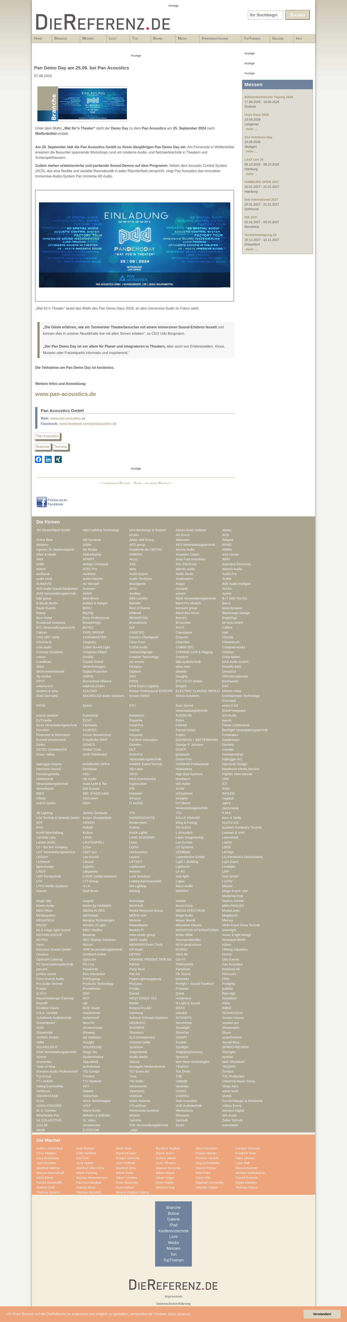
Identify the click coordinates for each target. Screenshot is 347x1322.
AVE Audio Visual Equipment (57, 588)
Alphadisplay (92, 554)
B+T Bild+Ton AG (234, 598)
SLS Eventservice (142, 1037)
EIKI (225, 686)
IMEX (40, 793)
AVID (133, 588)
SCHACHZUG (232, 1013)
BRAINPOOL (138, 618)
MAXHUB (136, 905)
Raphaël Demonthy (210, 1182)
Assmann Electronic (236, 564)
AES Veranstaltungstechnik (195, 544)
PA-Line (88, 964)
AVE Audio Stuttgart (236, 584)
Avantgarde (137, 584)
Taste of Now (45, 1066)
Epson (87, 705)
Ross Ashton (125, 1187)
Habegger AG (232, 759)
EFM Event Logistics (144, 686)
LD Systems (184, 847)
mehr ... (251, 129)
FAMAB (181, 725)
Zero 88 (42, 1125)
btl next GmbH (232, 622)
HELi (86, 774)
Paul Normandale (88, 1182)
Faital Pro (136, 725)
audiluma (43, 574)
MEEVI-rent (137, 915)
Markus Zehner (233, 901)
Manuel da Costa (168, 1168)
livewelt (134, 871)
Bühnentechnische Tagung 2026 (269, 97)
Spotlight (182, 1047)
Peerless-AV (231, 969)
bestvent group (186, 608)
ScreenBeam (45, 1023)
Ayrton (226, 593)
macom (41, 891)
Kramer (134, 827)
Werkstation (184, 1110)
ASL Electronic (186, 564)
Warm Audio (91, 1110)
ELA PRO (90, 691)
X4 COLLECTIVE (49, 1120)
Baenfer (135, 603)
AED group (137, 544)
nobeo (226, 944)
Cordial (88, 657)
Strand (41, 1057)
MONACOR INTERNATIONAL (198, 930)
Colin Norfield (86, 1153)
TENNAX (182, 1066)
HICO (133, 774)
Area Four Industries (190, 559)
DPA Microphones (235, 676)
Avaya (180, 584)
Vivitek (227, 1096)
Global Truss (92, 749)
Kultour (88, 832)
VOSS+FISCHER (49, 1105)
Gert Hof (82, 1158)
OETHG (135, 954)
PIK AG (134, 974)
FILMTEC (90, 730)
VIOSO (181, 1091)
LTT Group (90, 881)
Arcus (133, 559)
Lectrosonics (138, 852)
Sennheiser (184, 1023)
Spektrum (136, 1047)
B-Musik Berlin (46, 603)
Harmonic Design (234, 764)
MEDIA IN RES (94, 910)
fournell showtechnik (51, 740)
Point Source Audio (50, 979)
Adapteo (42, 544)
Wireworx (182, 1115)
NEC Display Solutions (99, 940)
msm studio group (142, 935)
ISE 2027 (251, 217)
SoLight (88, 1042)
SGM (40, 1027)
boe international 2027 (261, 199)
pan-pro (42, 969)
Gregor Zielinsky (128, 1158)
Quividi (134, 993)
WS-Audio (229, 1115)
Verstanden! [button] (322, 1314)
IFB (131, 788)
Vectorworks (138, 1086)
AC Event (182, 535)
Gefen (40, 744)
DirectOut (229, 671)
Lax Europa (184, 842)
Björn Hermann (207, 1148)
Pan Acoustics (47, 436)
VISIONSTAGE (47, 1096)
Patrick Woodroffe (49, 1182)
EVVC (87, 720)
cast (225, 632)
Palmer (134, 964)
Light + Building (187, 862)
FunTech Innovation (143, 740)
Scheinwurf (91, 1018)
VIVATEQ (182, 1096)
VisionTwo (90, 1096)
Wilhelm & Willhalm (97, 1115)
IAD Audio (183, 784)
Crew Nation (231, 657)
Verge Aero (230, 1086)
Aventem (89, 588)
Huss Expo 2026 (257, 114)
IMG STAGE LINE (96, 793)
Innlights (182, 798)
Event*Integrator (234, 710)
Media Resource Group (146, 910)
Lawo (133, 842)
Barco (226, 603)
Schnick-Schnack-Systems (148, 1018)
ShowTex (182, 1032)
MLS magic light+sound (53, 930)
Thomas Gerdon (48, 1192)
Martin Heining (86, 1173)
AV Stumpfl (91, 584)
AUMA (227, 578)
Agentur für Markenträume (55, 549)
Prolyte (41, 988)
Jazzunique (230, 808)
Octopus (42, 954)
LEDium (42, 857)
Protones (182, 988)
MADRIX (182, 891)
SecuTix (88, 1023)
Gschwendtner (232, 754)
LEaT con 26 (254, 159)
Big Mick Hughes (168, 1148)
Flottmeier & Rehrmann (53, 735)
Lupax (180, 881)
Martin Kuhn (124, 1173)
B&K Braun (91, 598)
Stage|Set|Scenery (189, 1052)
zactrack (182, 1120)
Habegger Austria (49, 764)
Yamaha (135, 1120)
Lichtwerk (43, 862)
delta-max (183, 666)
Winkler (134, 1115)
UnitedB (181, 1081)
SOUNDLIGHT (47, 1047)
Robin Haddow (246, 1182)
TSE (179, 1076)
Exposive (136, 720)
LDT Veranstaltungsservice (55, 852)
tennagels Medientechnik (147, 1066)
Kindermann (138, 822)
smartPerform (232, 1037)
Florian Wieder (206, 1153)
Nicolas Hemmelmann (92, 1177)
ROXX (180, 1008)
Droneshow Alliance (97, 681)
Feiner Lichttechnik (236, 725)
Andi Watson (85, 1148)
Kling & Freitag (186, 822)
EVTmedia (44, 720)
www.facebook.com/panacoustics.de (87, 424)
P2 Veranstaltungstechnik (54, 964)
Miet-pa (227, 920)
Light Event (230, 862)
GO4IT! (181, 749)
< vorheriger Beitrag (115, 483)
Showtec (89, 1032)
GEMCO (89, 744)
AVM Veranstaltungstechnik (56, 593)
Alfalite (227, 549)
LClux (87, 847)
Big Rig (88, 613)
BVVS (180, 627)
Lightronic (183, 866)
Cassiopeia (184, 632)
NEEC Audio (138, 940)
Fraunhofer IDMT (95, 740)
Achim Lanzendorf (49, 1148)
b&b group (43, 598)
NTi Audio (136, 949)
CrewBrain (44, 662)
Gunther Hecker (207, 1158)
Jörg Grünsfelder (208, 1163)
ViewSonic (136, 1091)
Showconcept (92, 1027)
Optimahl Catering (49, 959)
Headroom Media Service (240, 769)
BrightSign (229, 618)
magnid (88, 901)
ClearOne (183, 642)
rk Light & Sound (188, 1003)
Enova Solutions (187, 696)
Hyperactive (138, 784)
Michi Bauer (45, 1177)
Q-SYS (41, 993)
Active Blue (44, 540)
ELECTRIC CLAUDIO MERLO (198, 691)
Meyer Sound (185, 920)
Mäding (134, 891)
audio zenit (44, 578)
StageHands (138, 1052)
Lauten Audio (45, 842)
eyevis (226, 720)
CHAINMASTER (94, 637)
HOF (225, 779)
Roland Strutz (86, 1187)
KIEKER (89, 822)
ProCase (135, 983)
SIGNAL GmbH (47, 1037)
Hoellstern (183, 779)
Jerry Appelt (84, 1163)
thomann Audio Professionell (57, 1071)
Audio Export (138, 574)
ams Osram (230, 554)
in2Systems (184, 793)
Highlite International (237, 774)
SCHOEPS (184, 1018)
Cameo (41, 632)
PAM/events (184, 964)
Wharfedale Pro (47, 1115)
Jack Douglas (46, 1163)
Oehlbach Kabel (94, 954)
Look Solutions (140, 876)
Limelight (228, 866)
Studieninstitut (93, 1057)
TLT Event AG (139, 1071)
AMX (39, 559)
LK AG (180, 871)
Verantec (182, 1086)
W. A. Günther (46, 1110)
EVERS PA (184, 715)
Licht (117, 39)
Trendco (88, 1076)
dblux (40, 666)
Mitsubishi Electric (189, 925)
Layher (227, 842)
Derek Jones (165, 1153)
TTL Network (92, 1081)
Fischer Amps (185, 730)
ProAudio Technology (98, 983)
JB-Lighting (44, 813)
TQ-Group (43, 1076)
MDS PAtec (44, 910)
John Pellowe (125, 1163)
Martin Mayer (165, 1173)
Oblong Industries (235, 949)
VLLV (40, 1101)
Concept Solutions (49, 652)
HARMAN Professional (192, 764)
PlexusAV (229, 974)
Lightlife (88, 866)
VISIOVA (135, 1096)
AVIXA (226, 588)
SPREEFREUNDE (235, 1047)
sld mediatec (92, 1037)
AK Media (90, 549)
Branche (64, 39)
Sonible (181, 1042)
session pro (230, 1023)
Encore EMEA (139, 696)
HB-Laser (136, 769)
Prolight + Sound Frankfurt (195, 983)
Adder (87, 544)
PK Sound (183, 974)
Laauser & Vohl (233, 832)
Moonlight (229, 930)
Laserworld (230, 837)
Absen (226, 530)
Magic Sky (43, 901)
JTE (132, 813)
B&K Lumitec (138, 598)
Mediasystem (46, 915)
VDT (86, 1086)
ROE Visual (91, 1008)
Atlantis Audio (232, 569)
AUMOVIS (43, 584)
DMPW (88, 676)
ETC (132, 705)
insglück (228, 798)
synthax (227, 1057)
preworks (182, 979)
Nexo (40, 944)
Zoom (180, 1125)
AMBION (135, 554)
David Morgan (126, 1153)
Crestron (182, 657)
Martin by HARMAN (97, 905)
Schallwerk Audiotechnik (53, 1018)
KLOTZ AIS (230, 822)
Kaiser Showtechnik (97, 818)
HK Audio (89, 779)
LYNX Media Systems (52, 886)
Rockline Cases (47, 1008)
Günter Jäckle (166, 1158)
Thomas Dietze (246, 1187)
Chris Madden (46, 1153)
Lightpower (137, 866)
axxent (180, 593)
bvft (132, 627)
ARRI (226, 559)
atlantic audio (185, 569)
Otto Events (230, 959)
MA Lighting (137, 886)
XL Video (89, 1120)
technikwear (91, 1066)
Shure (226, 1032)
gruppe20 (182, 754)
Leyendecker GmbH (190, 857)
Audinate (89, 574)
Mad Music (90, 891)
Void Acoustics (186, 1101)
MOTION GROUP (49, 935)
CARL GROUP (93, 632)
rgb (85, 1003)
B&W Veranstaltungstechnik (196, 598)
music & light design (236, 935)
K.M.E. (227, 813)
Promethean (91, 988)
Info (303, 39)
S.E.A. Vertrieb (47, 1013)
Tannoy (134, 1061)
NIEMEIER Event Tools (146, 944)
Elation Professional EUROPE (151, 691)
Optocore (89, 959)
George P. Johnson (189, 744)
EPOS (40, 705)
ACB (225, 535)
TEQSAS (228, 1066)
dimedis (181, 671)
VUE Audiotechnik (189, 1105)
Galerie (278, 38)
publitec (227, 988)
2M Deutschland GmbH (53, 530)
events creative (47, 715)
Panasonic (90, 969)
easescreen (44, 686)
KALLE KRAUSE (188, 818)
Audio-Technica (140, 578)
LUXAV (227, 881)
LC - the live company (52, 847)
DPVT (40, 681)
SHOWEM (136, 1027)
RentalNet (229, 998)
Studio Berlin (138, 1057)
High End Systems (189, 774)
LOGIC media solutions (99, 876)
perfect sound (46, 974)
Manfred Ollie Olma (90, 1168)
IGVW (180, 788)
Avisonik (182, 588)
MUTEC (42, 940)
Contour (228, 652)
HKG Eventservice (142, 779)
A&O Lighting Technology (101, 530)
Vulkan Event (231, 1105)
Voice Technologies (97, 1101)
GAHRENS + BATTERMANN (197, 740)
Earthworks (230, 681)
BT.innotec (183, 622)
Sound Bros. (231, 1042)
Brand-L (181, 618)
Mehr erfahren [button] (179, 1314)
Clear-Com (137, 642)
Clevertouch (231, 642)
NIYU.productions (188, 944)
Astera (41, 569)
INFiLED (228, 793)
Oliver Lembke (126, 1177)
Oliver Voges (165, 1177)
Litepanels (90, 871)
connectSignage (141, 652)
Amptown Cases (187, 554)
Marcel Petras (206, 1168)
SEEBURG (137, 1023)
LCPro (134, 847)
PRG (225, 979)
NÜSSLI (181, 949)
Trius (132, 1076)
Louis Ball (242, 1163)
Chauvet (182, 637)
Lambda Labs (46, 837)
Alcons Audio (185, 549)
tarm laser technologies (192, 1061)
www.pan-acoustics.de (65, 394)
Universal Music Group (238, 1081)
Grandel (228, 749)
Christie (227, 637)
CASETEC (137, 632)
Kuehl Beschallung (49, 832)
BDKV (87, 608)
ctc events (136, 662)
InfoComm (90, 798)
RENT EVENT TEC (143, 998)
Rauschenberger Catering (55, 998)
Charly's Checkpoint (143, 637)
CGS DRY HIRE (48, 637)
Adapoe (227, 540)
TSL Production (233, 1076)
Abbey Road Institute (191, 530)
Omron (227, 954)
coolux (41, 657)
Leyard (134, 857)
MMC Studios (92, 930)
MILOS (41, 925)
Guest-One (184, 759)
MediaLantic (231, 910)
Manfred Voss (126, 1168)
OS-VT (181, 959)
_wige (133, 1130)
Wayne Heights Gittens (132, 1192)
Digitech (135, 671)
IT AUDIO (136, 803)
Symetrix (182, 1057)
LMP (225, 871)
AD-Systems (92, 540)
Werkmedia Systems (144, 1110)
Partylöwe (183, 969)
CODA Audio (138, 647)
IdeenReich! (45, 788)
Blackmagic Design (236, 613)
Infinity (41, 798)
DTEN (133, 681)
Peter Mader (165, 1182)
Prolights (228, 983)
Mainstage (136, 901)
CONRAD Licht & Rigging (194, 652)
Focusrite (136, 735)
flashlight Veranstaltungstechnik (245, 730)
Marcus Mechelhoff (50, 1173)
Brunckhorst (138, 622)
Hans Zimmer (245, 1158)
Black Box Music (188, 613)
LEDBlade (183, 852)
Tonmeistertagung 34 (260, 235)
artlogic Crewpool (95, 564)
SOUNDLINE (92, 1047)
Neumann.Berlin (234, 940)
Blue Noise (44, 618)
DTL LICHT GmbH (189, 681)
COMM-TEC (185, 647)
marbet (181, 901)
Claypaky (89, 642)
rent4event (183, 998)
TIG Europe (91, 1071)
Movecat (89, 935)
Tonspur (228, 1071)
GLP (132, 749)
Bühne (162, 39)
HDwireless (184, 769)
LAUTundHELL (93, 842)
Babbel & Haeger (95, 603)
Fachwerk (90, 725)
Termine (60, 447)
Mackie (227, 886)
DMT (132, 676)
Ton (139, 39)
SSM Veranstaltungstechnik (56, 1052)
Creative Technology (144, 657)
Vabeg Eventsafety (49, 1086)
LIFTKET (135, 862)
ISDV (86, 803)
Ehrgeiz (181, 686)
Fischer (134, 730)
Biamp (41, 613)
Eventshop (90, 715)
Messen (92, 39)
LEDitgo (228, 852)
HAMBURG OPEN (96, 764)
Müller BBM (184, 935)
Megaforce (230, 915)
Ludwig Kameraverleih (145, 881)
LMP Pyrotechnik (48, 876)
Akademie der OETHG (145, 549)
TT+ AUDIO (44, 1081)
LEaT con (90, 852)
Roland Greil (45, 1187)
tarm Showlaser (233, 1061)
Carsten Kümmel (247, 1148)
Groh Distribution (95, 754)
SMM (40, 1042)
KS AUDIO (183, 827)
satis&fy (181, 1013)
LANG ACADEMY (142, 837)
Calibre (227, 627)
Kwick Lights (138, 832)
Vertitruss (43, 1091)
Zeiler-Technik (232, 1120)
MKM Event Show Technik (241, 925)
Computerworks (233, 647)
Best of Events (139, 608)
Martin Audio (45, 905)
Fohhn (180, 735)
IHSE (226, 788)
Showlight (183, 1027)
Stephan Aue (165, 1187)
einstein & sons (47, 691)
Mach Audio (184, 886)
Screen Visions (233, 1018)
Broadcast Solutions (50, 622)
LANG (87, 837)
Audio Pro (229, 574)
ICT (224, 784)
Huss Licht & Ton (95, 784)
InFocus (135, 798)
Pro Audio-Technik (49, 983)
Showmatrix (230, 1027)
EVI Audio (229, 715)
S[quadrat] (90, 1061)
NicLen (88, 944)
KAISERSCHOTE (142, 818)
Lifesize (88, 862)
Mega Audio (184, 915)
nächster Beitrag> (158, 483)
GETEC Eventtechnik (51, 749)
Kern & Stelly (231, 818)
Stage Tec (90, 1052)
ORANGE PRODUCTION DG (150, 959)
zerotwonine (91, 1125)
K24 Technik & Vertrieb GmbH (57, 818)
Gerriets (228, 744)
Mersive (135, 920)
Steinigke (229, 1052)
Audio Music (184, 574)
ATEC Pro (90, 569)
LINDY (41, 871)
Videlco (88, 1091)
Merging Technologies (98, 920)
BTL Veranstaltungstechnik (55, 627)
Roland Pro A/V (140, 1008)
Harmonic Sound (48, 769)
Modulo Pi (136, 930)
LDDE (226, 847)
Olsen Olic (203, 1177)
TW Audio (136, 1081)
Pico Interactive (94, 974)
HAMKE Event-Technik (145, 764)
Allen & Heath (46, 554)
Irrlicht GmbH (46, 803)
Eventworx (137, 715)
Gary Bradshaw (47, 1158)
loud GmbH (230, 876)
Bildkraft (135, 613)
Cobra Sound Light (96, 647)
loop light (182, 876)
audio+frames (93, 578)
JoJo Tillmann (166, 1163)
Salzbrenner (91, 1013)
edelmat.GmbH (94, 686)
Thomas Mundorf (88, 1192)
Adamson (182, 540)
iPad (173, 1225)
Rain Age (228, 993)
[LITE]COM (91, 1130)
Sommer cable (139, 1042)
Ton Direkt (183, 1071)
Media (186, 39)
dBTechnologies (94, 666)
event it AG (230, 705)
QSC (86, 993)
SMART (181, 1037)
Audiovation (184, 578)
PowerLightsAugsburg (145, 979)
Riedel (134, 1003)
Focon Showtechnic (97, 735)
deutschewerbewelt (50, 671)
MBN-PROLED (233, 905)
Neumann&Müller (188, 940)
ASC (132, 564)
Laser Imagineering (190, 837)
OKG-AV (182, 954)
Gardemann (230, 740)
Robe (226, 1003)
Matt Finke (203, 1173)
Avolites (135, 593)
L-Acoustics (184, 832)
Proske (134, 988)
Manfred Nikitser (48, 1168)
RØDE (227, 1008)
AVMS (87, 593)
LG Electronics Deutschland (242, 857)
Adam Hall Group (141, 540)
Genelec (135, 744)
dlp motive (43, 676)
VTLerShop (137, 1105)
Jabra (226, 803)
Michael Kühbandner (250, 1173)
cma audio (43, 647)
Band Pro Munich (188, 603)
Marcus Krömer (246, 1168)
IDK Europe (91, 788)
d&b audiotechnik (188, 662)
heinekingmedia (47, 774)
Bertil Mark (123, 1148)
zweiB (40, 1130)
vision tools (230, 1091)
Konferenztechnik (219, 39)
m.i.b (86, 886)
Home (38, 38)
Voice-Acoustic (140, 1101)
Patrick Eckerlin (246, 1177)
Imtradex (135, 793)
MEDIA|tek (90, 915)
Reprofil (42, 1003)
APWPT (88, 559)
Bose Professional (96, 618)
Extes (180, 720)
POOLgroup (91, 979)
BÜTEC (88, 627)
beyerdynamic (232, 608)
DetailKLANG (232, 666)
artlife (40, 564)
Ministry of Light (94, 925)
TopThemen (252, 38)
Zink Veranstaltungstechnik (148, 1125)
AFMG (227, 544)
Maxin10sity (184, 905)
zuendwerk (230, 1125)
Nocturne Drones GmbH (53, 949)
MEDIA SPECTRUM (190, 910)
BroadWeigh (92, 622)
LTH (39, 881)
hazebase (90, 769)
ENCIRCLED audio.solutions (103, 696)
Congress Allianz (95, 652)
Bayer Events (46, 608)
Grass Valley (45, 754)
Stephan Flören (207, 1187)
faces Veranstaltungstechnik (56, 725)
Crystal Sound (93, 662)
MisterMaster (138, 925)
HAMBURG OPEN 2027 (262, 182)
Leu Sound (90, 857)
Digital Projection (95, 671)
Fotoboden (230, 735)
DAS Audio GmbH (235, 662)
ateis (132, 569)
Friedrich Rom (245, 1153)
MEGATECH (45, 920)
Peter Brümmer (127, 1182)
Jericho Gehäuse (95, 813)
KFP (39, 822)
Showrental (44, 1032)
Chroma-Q (44, 642)
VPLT (87, 1105)
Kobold (88, 827)
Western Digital (233, 1110)
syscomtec (44, 1061)
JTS (178, 813)
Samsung (136, 1013)
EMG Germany (47, 696)
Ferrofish (42, 730)
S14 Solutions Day (258, 137)
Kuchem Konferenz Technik (242, 827)
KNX (39, 827)
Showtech (136, 1032)
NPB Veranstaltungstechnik (102, 949)
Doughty (182, 676)
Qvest (180, 993)
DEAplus (135, 666)
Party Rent (137, 969)
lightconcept (45, 866)
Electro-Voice (231, 691)
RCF (86, 998)
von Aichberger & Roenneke (242, 1101)
